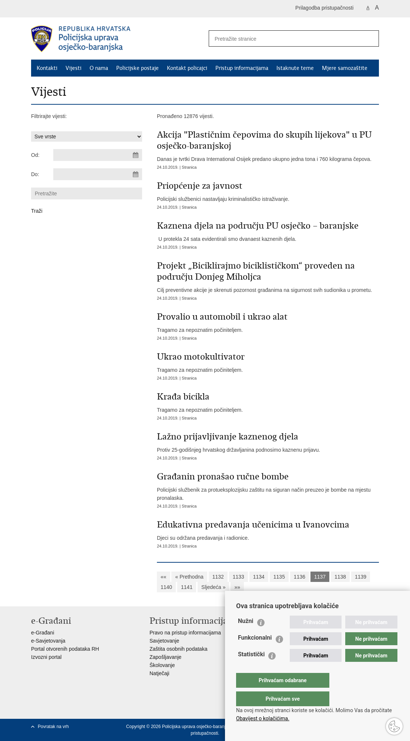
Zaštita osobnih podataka (178, 649)
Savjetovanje (164, 641)
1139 (360, 577)
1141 (186, 587)
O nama (99, 68)
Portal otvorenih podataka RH (65, 649)
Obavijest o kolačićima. (262, 718)
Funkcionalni (255, 652)
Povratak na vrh (53, 726)
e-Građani (42, 633)
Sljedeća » (213, 587)
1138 (340, 577)
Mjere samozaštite (344, 68)
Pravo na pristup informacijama (185, 633)
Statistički (251, 669)
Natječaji (159, 673)
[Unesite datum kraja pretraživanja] (97, 174)
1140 (166, 587)
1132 (218, 577)
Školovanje (162, 665)
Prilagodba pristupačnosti (324, 8)
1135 (279, 577)
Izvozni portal (46, 657)
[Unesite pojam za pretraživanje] (283, 39)
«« (164, 577)
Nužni (245, 635)
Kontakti (47, 68)
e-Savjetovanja (48, 641)
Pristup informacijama (241, 68)
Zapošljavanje (165, 657)
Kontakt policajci (187, 68)
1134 (259, 577)
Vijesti (73, 68)
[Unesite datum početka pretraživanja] (97, 155)
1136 (299, 577)
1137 (320, 577)
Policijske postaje (137, 68)
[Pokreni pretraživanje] (370, 38)
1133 (238, 577)
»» (237, 587)
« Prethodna (189, 577)
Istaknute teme (295, 68)
